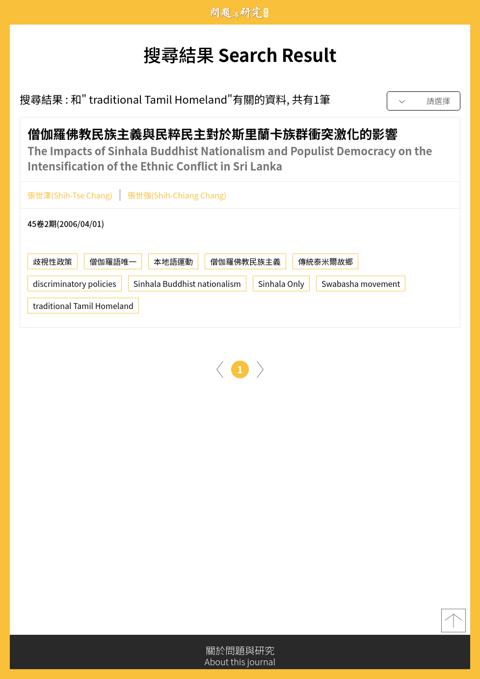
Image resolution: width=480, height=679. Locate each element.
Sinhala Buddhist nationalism (187, 286)
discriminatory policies (74, 286)
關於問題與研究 (240, 656)
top (453, 624)
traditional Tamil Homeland (83, 308)
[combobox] (423, 101)
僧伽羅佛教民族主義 (245, 264)
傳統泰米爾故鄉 (325, 264)
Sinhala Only (281, 286)
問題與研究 (240, 12)
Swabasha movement (360, 286)
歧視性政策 (52, 264)
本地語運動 (173, 264)
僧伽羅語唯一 (112, 264)
